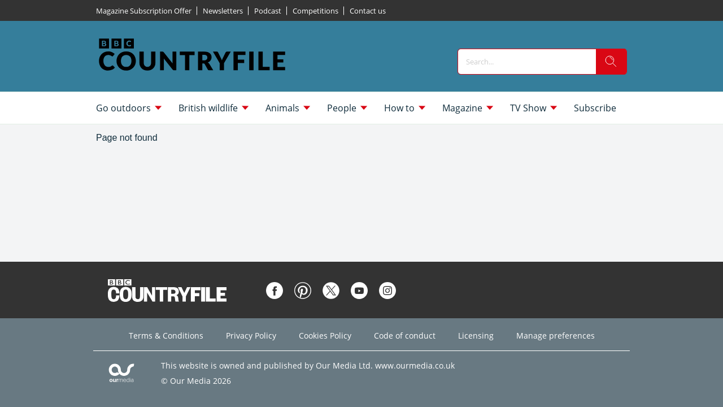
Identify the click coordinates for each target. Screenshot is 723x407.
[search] (611, 62)
